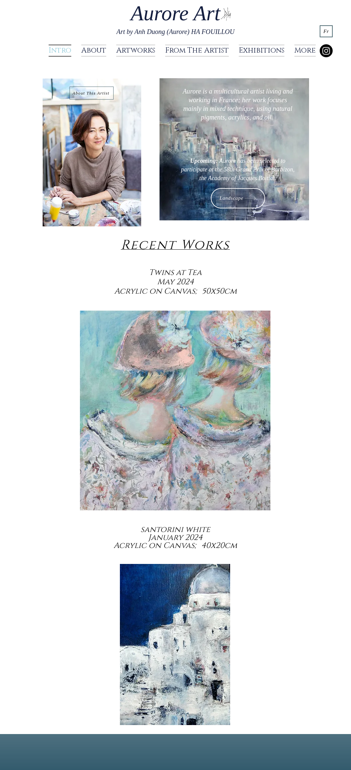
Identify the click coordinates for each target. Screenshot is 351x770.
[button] (135, 51)
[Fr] (326, 31)
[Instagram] (326, 50)
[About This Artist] (92, 93)
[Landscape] (238, 198)
